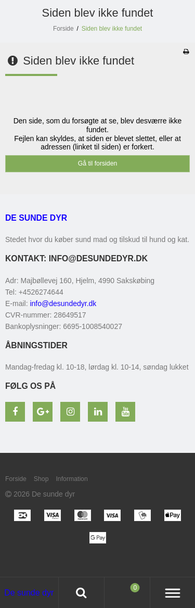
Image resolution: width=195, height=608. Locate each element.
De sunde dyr (36, 217)
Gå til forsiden (98, 163)
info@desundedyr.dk (63, 303)
